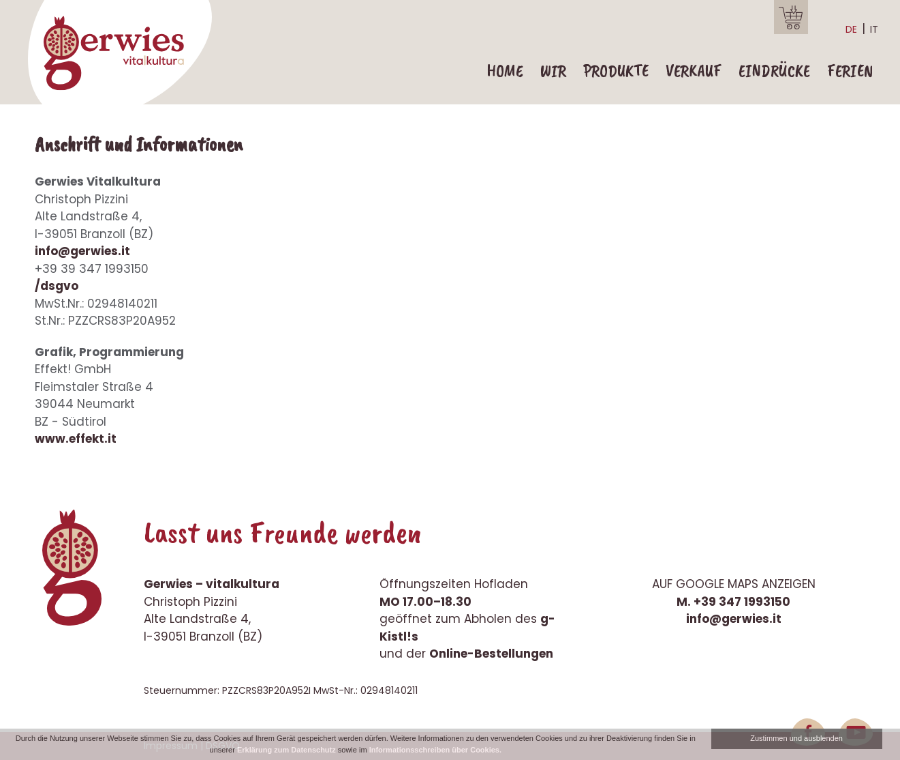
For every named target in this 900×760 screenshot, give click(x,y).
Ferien (850, 71)
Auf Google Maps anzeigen (734, 584)
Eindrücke (774, 71)
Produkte (616, 71)
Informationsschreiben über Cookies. (435, 750)
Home (504, 71)
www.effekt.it (76, 438)
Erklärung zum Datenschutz (286, 750)
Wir (553, 71)
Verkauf (693, 71)
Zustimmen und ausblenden (796, 738)
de (851, 29)
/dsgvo (56, 286)
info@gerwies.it (82, 251)
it (874, 29)
